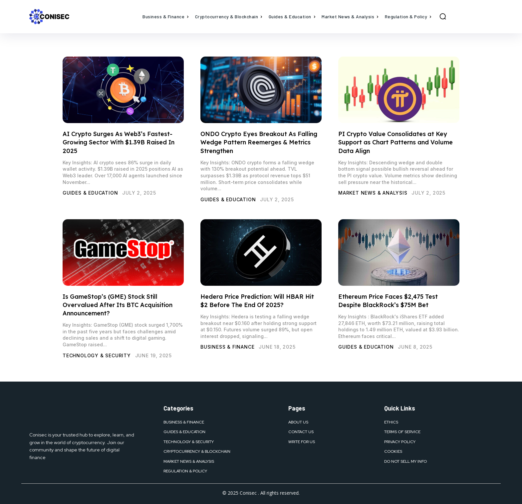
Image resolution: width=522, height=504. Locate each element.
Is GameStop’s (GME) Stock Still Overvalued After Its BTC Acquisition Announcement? (117, 305)
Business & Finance (227, 347)
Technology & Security (97, 355)
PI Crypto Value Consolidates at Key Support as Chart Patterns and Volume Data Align (395, 142)
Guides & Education (90, 193)
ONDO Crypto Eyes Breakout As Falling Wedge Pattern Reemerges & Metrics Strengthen (258, 142)
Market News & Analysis (372, 193)
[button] (442, 16)
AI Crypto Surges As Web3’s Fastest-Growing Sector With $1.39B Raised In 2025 (118, 142)
